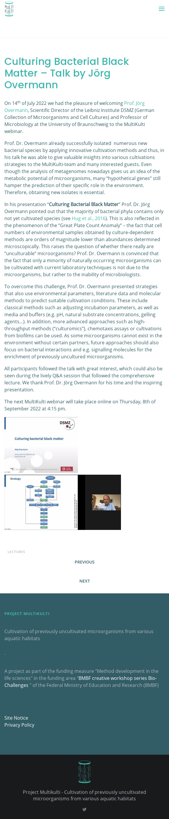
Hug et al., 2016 (88, 218)
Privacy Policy (19, 725)
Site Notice (16, 718)
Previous (85, 562)
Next (84, 581)
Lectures (16, 552)
